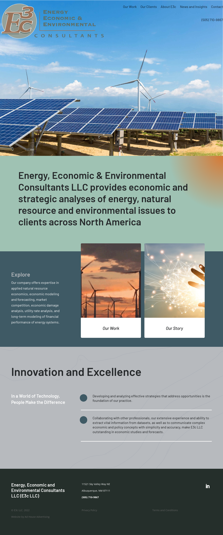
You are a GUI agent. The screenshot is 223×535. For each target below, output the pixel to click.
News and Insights (193, 6)
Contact (217, 6)
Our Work (130, 6)
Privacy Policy (89, 510)
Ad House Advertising (37, 516)
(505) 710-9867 (212, 20)
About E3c (168, 6)
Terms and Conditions (165, 510)
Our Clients (148, 6)
